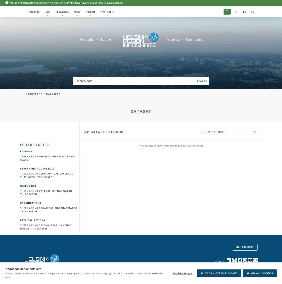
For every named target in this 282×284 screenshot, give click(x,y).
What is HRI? (107, 11)
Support (90, 11)
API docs (197, 146)
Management (245, 247)
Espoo (105, 39)
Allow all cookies (259, 273)
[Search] (227, 12)
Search (202, 81)
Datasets (53, 94)
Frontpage (33, 11)
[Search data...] (134, 81)
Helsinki (87, 39)
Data (47, 11)
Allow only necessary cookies (219, 273)
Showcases (62, 11)
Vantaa (173, 39)
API (186, 146)
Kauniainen (196, 39)
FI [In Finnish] (236, 11)
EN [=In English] (244, 11)
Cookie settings (182, 273)
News (77, 11)
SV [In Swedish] (252, 11)
